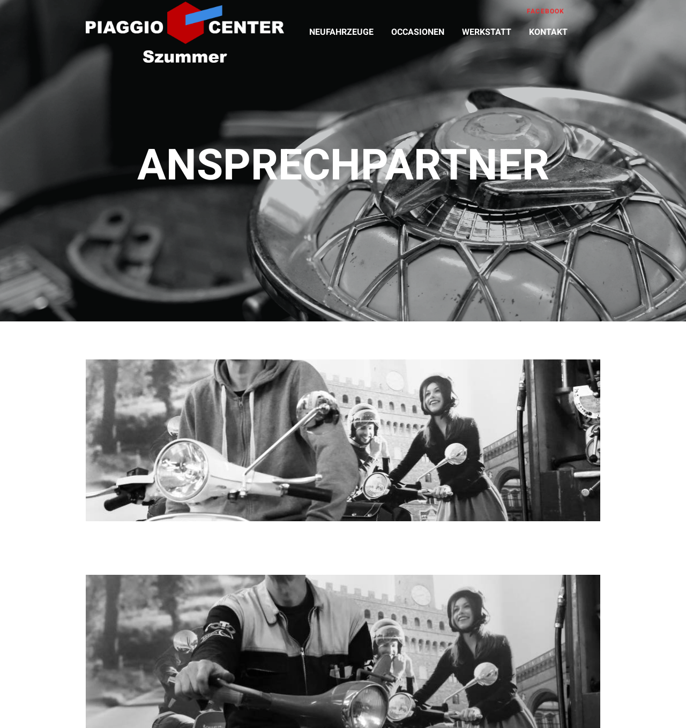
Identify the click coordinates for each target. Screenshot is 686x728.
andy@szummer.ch (214, 590)
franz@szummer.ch (472, 590)
